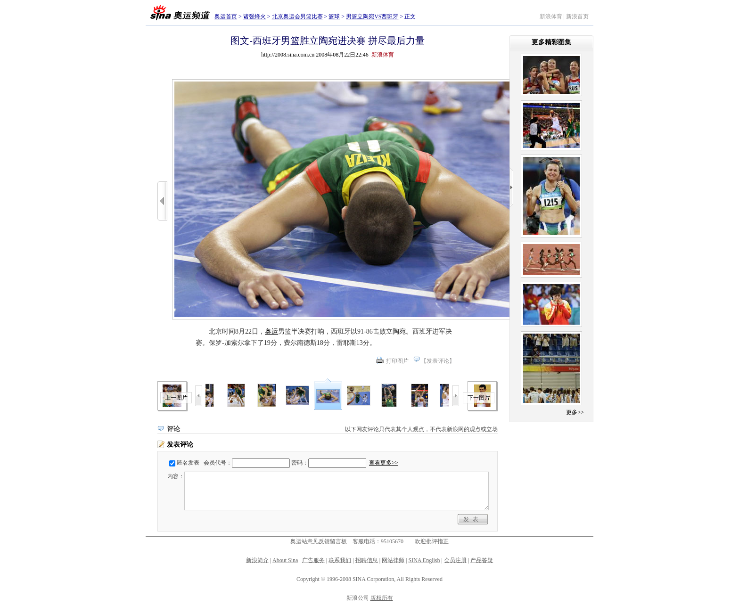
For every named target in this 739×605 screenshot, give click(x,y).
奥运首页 (225, 16)
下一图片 (479, 397)
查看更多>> (383, 462)
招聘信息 (366, 560)
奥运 (271, 331)
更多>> (575, 412)
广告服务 (313, 560)
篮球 (334, 16)
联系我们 (339, 560)
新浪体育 (551, 16)
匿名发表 (188, 462)
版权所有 (381, 598)
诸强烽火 (254, 16)
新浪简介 (257, 560)
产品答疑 (481, 560)
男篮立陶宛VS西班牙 (372, 16)
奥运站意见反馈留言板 (318, 541)
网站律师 (393, 560)
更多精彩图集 (551, 42)
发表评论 (438, 361)
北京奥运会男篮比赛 (297, 16)
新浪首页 (577, 16)
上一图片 (176, 397)
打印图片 (397, 361)
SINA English (424, 560)
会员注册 (455, 560)
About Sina (285, 560)
